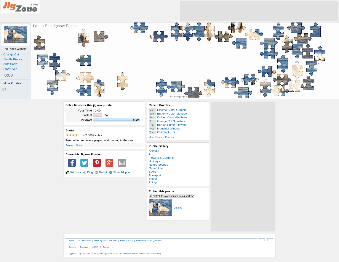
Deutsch (106, 247)
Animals (70, 145)
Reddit (103, 172)
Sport (152, 171)
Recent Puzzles (159, 105)
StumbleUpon (121, 172)
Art (150, 154)
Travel (153, 178)
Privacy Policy (126, 240)
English (72, 247)
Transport (155, 175)
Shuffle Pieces (11, 59)
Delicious (75, 172)
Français (84, 247)
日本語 (95, 247)
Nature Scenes (158, 164)
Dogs (79, 145)
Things (153, 182)
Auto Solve (9, 64)
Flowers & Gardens (161, 157)
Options (165, 207)
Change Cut (10, 54)
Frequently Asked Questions (149, 240)
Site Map (113, 240)
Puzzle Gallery (158, 146)
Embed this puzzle (161, 191)
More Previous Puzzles (161, 137)
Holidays (154, 161)
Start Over (9, 69)
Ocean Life (156, 168)
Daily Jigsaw (100, 240)
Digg (90, 172)
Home (71, 240)
